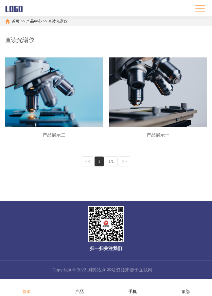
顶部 (185, 287)
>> (124, 161)
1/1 (111, 161)
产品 (79, 287)
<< (87, 161)
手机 (132, 287)
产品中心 (34, 21)
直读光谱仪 (58, 21)
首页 (16, 21)
